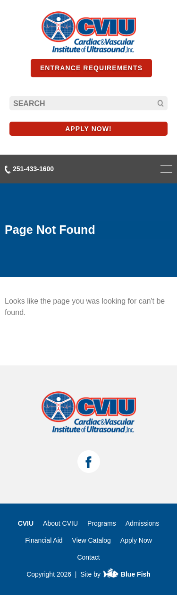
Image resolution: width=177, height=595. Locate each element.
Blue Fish (126, 574)
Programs (101, 523)
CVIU (26, 523)
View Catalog (91, 540)
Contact (88, 557)
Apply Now (136, 540)
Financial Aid (43, 540)
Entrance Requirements (91, 68)
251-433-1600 (29, 169)
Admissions (143, 523)
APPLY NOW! (88, 128)
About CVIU (60, 523)
